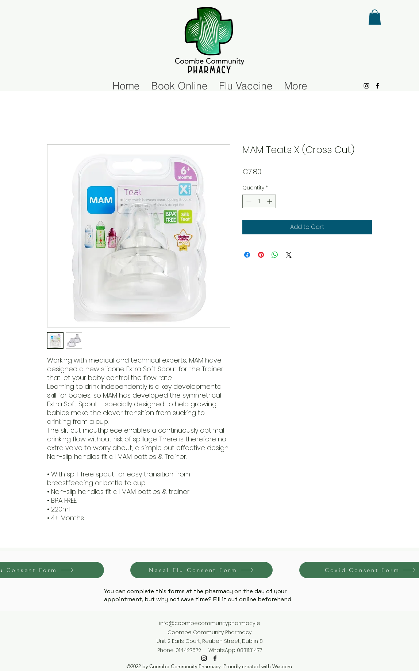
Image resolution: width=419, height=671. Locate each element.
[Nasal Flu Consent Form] (201, 570)
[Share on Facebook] (247, 254)
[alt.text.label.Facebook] (377, 85)
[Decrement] (248, 201)
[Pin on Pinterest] (261, 254)
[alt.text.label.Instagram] (366, 85)
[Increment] (270, 201)
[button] (374, 17)
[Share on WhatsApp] (274, 254)
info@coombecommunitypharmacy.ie (209, 623)
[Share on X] (288, 254)
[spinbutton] (259, 201)
